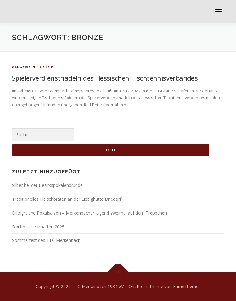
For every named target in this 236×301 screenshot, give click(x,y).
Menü (218, 11)
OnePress (138, 286)
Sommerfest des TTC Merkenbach (46, 240)
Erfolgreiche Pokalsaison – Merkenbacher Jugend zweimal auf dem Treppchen (89, 213)
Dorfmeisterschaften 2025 (38, 227)
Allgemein (23, 66)
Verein (47, 66)
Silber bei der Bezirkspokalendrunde (47, 185)
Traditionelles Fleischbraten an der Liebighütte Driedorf (66, 199)
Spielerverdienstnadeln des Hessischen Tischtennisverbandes (105, 77)
